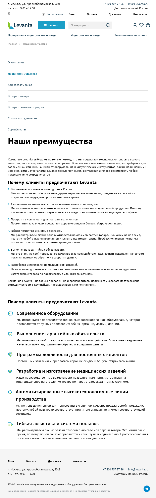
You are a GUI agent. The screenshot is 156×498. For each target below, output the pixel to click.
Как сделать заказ (20, 85)
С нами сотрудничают (22, 118)
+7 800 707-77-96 (113, 4)
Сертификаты (17, 129)
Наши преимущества (22, 73)
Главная (12, 43)
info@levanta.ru (138, 4)
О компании (16, 62)
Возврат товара (18, 96)
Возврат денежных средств (26, 107)
